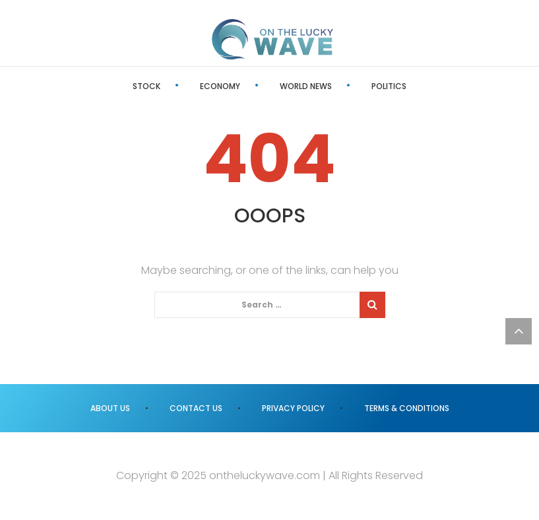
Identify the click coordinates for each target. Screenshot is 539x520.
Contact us (196, 408)
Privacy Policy (293, 408)
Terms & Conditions (406, 408)
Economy (220, 86)
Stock (146, 86)
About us (110, 408)
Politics (388, 86)
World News (306, 86)
